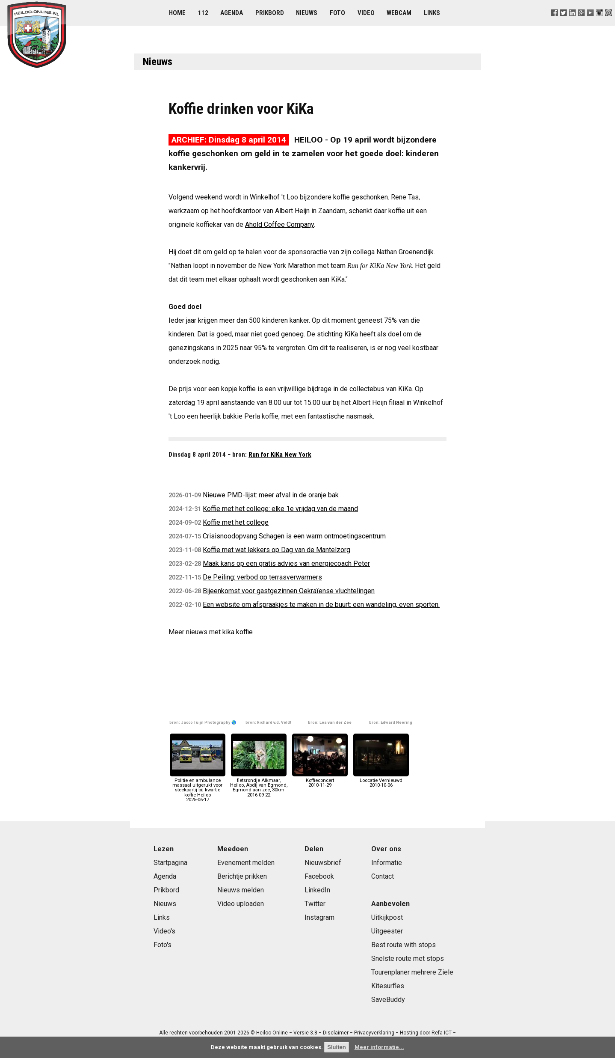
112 (203, 13)
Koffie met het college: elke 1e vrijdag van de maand (280, 509)
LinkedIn (317, 890)
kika (228, 632)
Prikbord (269, 13)
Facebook (319, 876)
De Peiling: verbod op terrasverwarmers (262, 577)
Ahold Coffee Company (279, 224)
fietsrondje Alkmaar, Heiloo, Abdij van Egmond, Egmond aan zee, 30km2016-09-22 (258, 785)
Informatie (386, 863)
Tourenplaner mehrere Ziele (412, 972)
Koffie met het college (236, 522)
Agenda (231, 13)
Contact (382, 876)
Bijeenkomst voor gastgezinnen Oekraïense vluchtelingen (289, 591)
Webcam (399, 13)
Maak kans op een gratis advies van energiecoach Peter (286, 563)
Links (432, 13)
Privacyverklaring (374, 1033)
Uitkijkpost (387, 917)
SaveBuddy (388, 1000)
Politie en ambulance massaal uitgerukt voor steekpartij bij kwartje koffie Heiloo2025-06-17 (197, 787)
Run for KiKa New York (279, 454)
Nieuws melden (240, 890)
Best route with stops (403, 945)
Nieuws (306, 13)
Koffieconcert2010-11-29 (320, 780)
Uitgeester (387, 931)
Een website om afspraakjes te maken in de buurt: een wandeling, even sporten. (321, 604)
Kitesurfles (387, 986)
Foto (337, 13)
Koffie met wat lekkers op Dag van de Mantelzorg (276, 550)
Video (366, 13)
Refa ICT (442, 1033)
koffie (244, 632)
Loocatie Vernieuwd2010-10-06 (381, 780)
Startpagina (170, 863)
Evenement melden (246, 863)
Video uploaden (240, 904)
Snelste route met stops (407, 958)
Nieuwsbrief (323, 863)
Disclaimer (336, 1033)
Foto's (162, 945)
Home (177, 13)
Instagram (319, 917)
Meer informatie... (379, 1047)
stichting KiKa (337, 334)
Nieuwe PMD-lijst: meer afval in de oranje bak (271, 495)
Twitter (315, 904)
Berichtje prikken (242, 876)
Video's (164, 931)
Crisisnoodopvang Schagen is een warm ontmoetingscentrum (294, 536)
